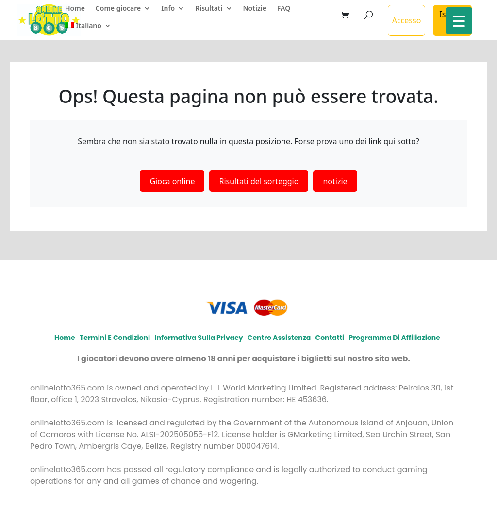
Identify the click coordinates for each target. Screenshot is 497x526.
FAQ (283, 9)
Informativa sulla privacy (198, 337)
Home (75, 9)
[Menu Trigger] (459, 20)
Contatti (329, 337)
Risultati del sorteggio (258, 181)
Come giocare (118, 9)
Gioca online (172, 181)
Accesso (406, 20)
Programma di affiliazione (394, 337)
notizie (335, 181)
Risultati (208, 9)
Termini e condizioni (115, 337)
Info (168, 9)
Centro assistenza (279, 337)
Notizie (254, 9)
